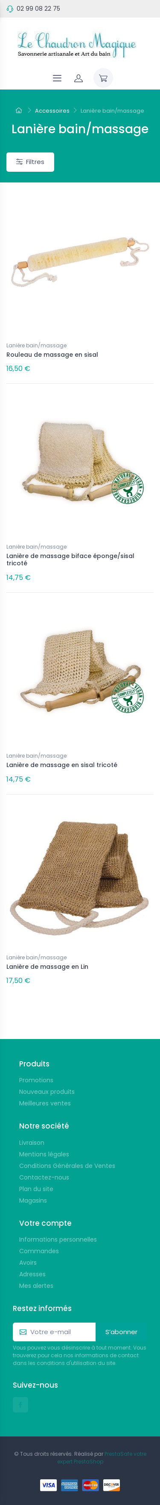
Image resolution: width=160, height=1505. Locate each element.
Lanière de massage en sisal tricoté (61, 765)
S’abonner (121, 1331)
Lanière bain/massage (36, 345)
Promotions (36, 1080)
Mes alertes (36, 1285)
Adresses (32, 1274)
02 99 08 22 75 (38, 8)
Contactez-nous (44, 1177)
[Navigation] (57, 78)
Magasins (33, 1200)
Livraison (31, 1142)
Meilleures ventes (45, 1103)
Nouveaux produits (47, 1091)
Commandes (39, 1251)
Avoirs (28, 1262)
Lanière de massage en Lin (47, 966)
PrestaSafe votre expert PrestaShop (101, 1457)
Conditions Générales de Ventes (67, 1166)
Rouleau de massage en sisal (52, 354)
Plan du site (36, 1189)
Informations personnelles (58, 1239)
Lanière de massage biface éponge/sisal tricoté (70, 559)
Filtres (30, 161)
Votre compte (45, 1223)
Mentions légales (44, 1154)
